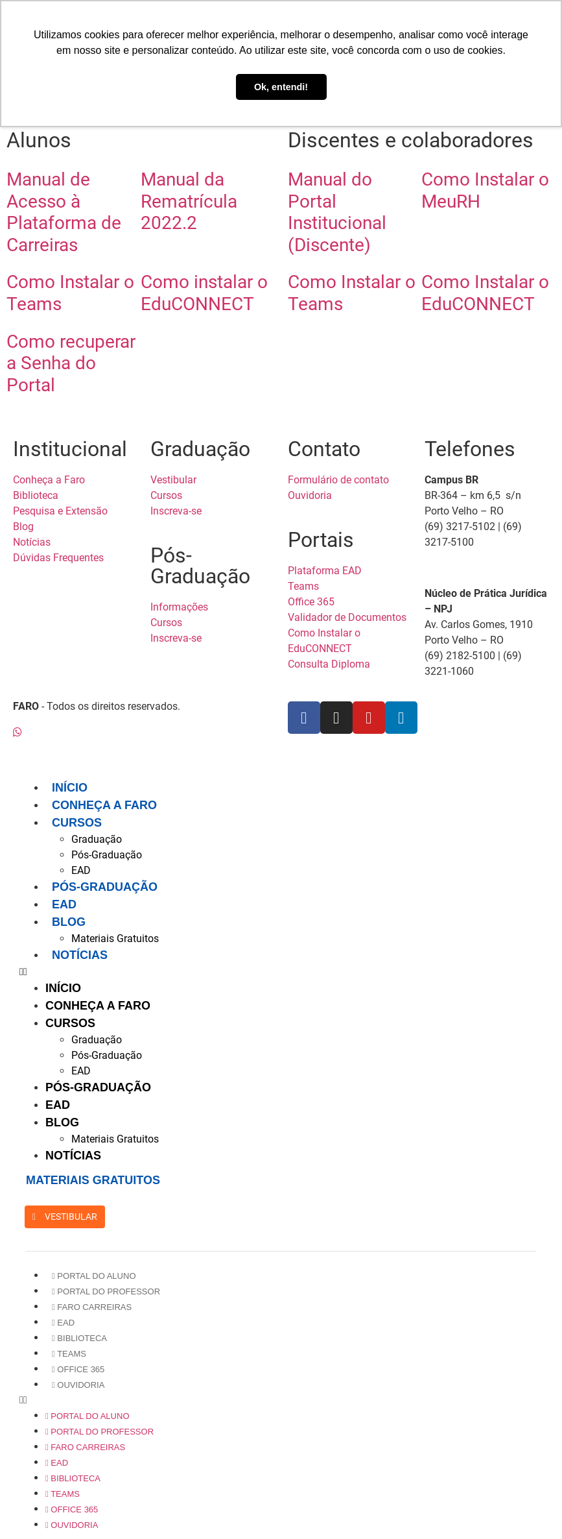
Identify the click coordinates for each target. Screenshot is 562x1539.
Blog (69, 921)
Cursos (77, 822)
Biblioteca (79, 1338)
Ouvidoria (78, 1385)
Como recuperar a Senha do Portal (70, 363)
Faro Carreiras (92, 1307)
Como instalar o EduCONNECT (204, 293)
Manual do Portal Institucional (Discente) (337, 212)
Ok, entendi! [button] (281, 87)
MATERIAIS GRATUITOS (93, 1180)
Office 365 (78, 1369)
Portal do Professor (106, 1291)
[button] (287, 972)
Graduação (96, 839)
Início (70, 787)
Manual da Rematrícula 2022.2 (189, 201)
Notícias (80, 955)
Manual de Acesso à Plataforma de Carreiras (63, 212)
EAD (81, 870)
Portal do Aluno (94, 1276)
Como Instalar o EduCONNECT (485, 293)
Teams (69, 1354)
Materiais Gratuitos (115, 938)
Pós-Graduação (106, 855)
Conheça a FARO (104, 805)
